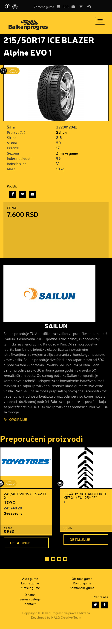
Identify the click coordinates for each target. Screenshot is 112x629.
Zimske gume (67, 153)
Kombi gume (82, 583)
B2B (69, 7)
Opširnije (18, 419)
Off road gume (82, 579)
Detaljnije (20, 542)
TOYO (10, 502)
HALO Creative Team (66, 617)
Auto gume (30, 579)
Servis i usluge (30, 599)
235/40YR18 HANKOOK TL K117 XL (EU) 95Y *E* (85, 496)
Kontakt (30, 604)
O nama (30, 595)
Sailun (61, 132)
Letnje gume (30, 583)
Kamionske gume (82, 588)
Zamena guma (47, 7)
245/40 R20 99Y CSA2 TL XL (25, 496)
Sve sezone (13, 513)
